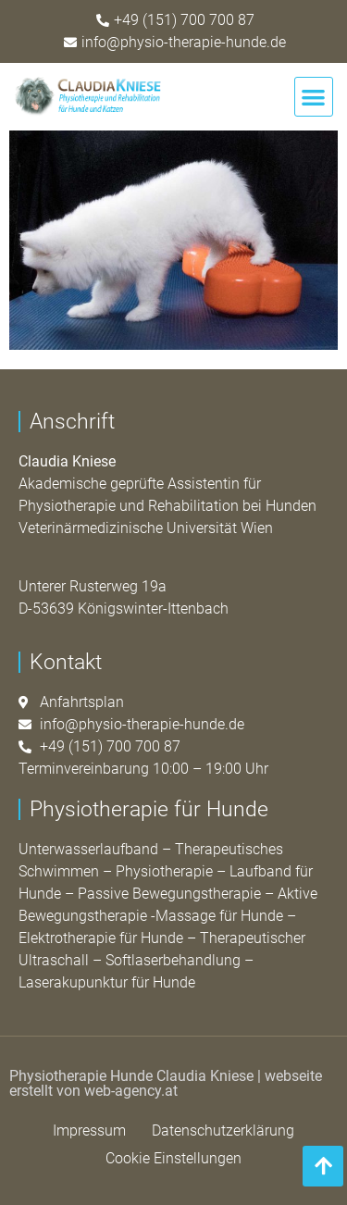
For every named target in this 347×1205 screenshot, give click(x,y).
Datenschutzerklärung (223, 1130)
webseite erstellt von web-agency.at (165, 1083)
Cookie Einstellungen (173, 1158)
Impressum (89, 1130)
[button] (314, 97)
